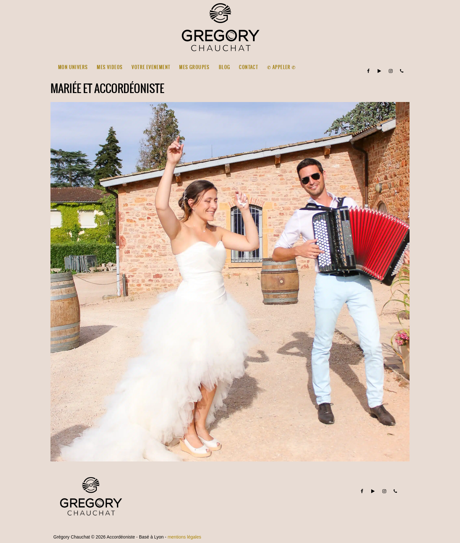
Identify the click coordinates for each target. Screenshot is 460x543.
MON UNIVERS (73, 67)
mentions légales (184, 536)
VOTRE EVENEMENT (151, 67)
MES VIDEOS (110, 67)
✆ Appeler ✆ (281, 67)
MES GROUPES (194, 67)
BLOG (224, 67)
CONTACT (248, 67)
